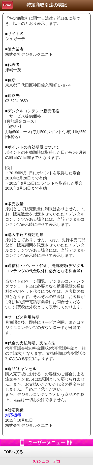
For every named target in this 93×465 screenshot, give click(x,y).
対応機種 (13, 415)
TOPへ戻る (13, 452)
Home (7, 5)
